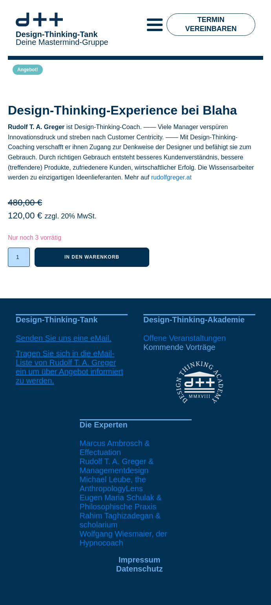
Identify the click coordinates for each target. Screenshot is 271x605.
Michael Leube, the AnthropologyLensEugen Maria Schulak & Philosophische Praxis (121, 493)
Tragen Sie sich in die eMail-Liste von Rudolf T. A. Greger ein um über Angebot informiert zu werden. (69, 367)
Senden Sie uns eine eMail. (64, 338)
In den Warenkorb (91, 257)
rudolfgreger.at (171, 177)
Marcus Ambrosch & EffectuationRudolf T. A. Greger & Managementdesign (117, 457)
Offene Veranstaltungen (184, 338)
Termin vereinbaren (211, 24)
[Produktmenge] (19, 257)
